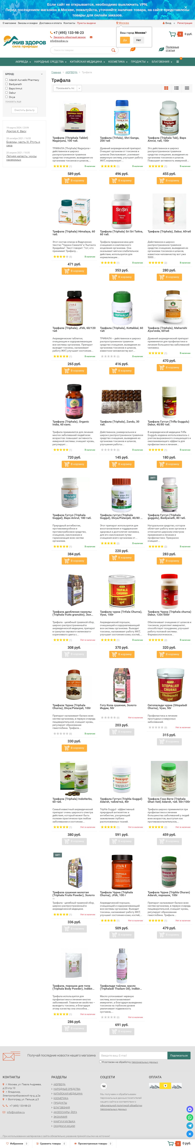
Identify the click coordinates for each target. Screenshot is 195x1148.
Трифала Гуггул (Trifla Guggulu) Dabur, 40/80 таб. (168, 423)
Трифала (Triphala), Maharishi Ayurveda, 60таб (167, 329)
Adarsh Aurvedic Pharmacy (22, 79)
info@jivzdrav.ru (59, 40)
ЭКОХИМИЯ (60, 1116)
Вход (167, 23)
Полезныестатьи (172, 48)
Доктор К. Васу (16, 131)
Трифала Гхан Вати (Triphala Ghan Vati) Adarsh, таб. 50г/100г (169, 800)
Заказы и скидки (28, 23)
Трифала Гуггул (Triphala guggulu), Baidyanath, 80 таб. (167, 516)
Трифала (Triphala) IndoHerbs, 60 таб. (72, 800)
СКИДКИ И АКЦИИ (64, 1126)
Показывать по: (65, 88)
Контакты (69, 23)
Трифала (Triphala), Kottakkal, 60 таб (121, 329)
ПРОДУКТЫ (138, 61)
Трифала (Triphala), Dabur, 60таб (169, 231)
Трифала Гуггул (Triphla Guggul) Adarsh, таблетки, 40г (121, 800)
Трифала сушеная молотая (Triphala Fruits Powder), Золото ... (73, 895)
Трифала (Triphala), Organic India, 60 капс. (70, 423)
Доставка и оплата (50, 23)
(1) (62, 166)
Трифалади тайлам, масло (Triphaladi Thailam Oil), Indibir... (121, 987)
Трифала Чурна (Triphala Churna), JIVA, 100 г (116, 894)
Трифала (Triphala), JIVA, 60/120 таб (74, 329)
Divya (10, 97)
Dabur (10, 92)
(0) (110, 356)
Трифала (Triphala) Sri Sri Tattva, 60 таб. (121, 233)
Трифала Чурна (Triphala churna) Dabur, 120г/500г (169, 613)
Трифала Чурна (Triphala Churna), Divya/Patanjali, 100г (71, 706)
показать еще (13, 101)
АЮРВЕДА (21, 61)
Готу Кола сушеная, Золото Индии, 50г (118, 706)
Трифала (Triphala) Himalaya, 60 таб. (73, 233)
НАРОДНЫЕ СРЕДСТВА (49, 61)
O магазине (9, 23)
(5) (62, 257)
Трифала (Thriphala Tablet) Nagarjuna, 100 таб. (70, 139)
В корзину (77, 180)
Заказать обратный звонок (70, 37)
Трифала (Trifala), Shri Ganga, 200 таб (119, 139)
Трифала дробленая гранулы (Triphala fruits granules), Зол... (72, 613)
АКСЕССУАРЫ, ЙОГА (65, 1112)
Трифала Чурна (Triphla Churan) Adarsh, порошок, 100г (169, 894)
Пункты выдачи (86, 23)
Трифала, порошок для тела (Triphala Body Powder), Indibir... (73, 987)
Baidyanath (13, 84)
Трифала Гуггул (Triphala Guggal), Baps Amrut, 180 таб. (71, 516)
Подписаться (179, 1055)
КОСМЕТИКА (116, 61)
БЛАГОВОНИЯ (160, 61)
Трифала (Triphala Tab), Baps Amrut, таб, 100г (167, 139)
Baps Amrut (13, 88)
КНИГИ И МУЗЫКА (64, 1121)
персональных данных (144, 1062)
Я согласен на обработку (128, 1062)
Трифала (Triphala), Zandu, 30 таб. (119, 423)
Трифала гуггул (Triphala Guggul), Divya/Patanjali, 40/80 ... (121, 516)
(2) (158, 263)
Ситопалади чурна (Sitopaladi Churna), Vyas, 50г (167, 706)
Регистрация (184, 23)
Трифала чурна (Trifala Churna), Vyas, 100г (121, 613)
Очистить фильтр (24, 110)
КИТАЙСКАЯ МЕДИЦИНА (86, 61)
